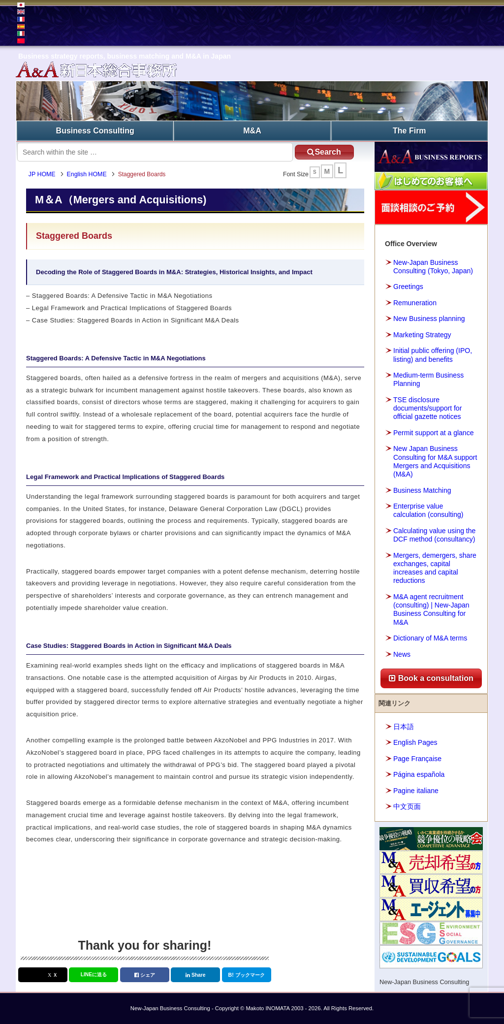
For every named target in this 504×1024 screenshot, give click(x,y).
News (401, 654)
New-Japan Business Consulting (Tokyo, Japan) (433, 266)
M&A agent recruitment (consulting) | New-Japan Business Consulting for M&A (431, 609)
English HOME (87, 174)
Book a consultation (431, 678)
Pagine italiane (416, 791)
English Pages (415, 742)
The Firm (409, 131)
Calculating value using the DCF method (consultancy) (434, 535)
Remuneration (415, 303)
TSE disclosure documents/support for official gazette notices (427, 408)
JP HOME (42, 174)
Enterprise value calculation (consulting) (428, 510)
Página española (418, 774)
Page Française (417, 759)
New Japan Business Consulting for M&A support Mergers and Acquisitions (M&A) (435, 461)
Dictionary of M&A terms (430, 638)
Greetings (408, 286)
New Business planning (429, 318)
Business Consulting (95, 131)
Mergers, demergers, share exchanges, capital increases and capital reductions (434, 568)
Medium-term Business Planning (428, 379)
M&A (252, 131)
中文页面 (407, 806)
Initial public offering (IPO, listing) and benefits (432, 355)
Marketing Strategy (422, 335)
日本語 (403, 727)
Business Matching (422, 490)
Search (324, 152)
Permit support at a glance (433, 433)
